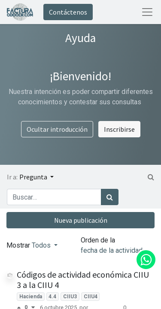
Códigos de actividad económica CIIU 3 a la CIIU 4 (83, 279)
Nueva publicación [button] (80, 220)
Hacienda (30, 297)
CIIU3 (70, 297)
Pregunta (34, 177)
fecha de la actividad (112, 250)
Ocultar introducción (57, 129)
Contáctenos (68, 12)
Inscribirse (119, 129)
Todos (42, 245)
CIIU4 (90, 297)
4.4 (52, 297)
